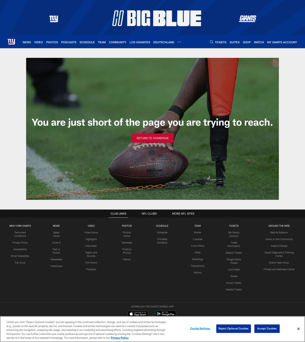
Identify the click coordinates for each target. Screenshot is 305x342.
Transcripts (56, 265)
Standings (197, 258)
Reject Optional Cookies (234, 329)
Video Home (91, 232)
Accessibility (20, 249)
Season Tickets (234, 252)
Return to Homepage (152, 138)
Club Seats (234, 269)
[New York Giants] (152, 316)
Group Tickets (233, 282)
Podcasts (91, 269)
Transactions (197, 265)
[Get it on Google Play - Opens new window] (165, 300)
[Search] (211, 41)
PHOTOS (127, 225)
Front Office (197, 245)
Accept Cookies (267, 329)
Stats (197, 252)
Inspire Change (279, 245)
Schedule (162, 232)
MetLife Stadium (279, 232)
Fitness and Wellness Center (279, 269)
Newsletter (56, 259)
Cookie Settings (200, 329)
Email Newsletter (20, 255)
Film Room (91, 262)
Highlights (91, 239)
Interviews (90, 245)
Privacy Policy (20, 242)
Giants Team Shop (279, 262)
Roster (197, 232)
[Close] (298, 329)
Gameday (127, 242)
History (126, 259)
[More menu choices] (179, 41)
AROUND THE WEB (279, 225)
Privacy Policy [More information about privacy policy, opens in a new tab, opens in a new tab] (120, 338)
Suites (233, 275)
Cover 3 (56, 242)
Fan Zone (20, 262)
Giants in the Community (279, 239)
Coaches (197, 239)
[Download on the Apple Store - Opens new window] (138, 298)
